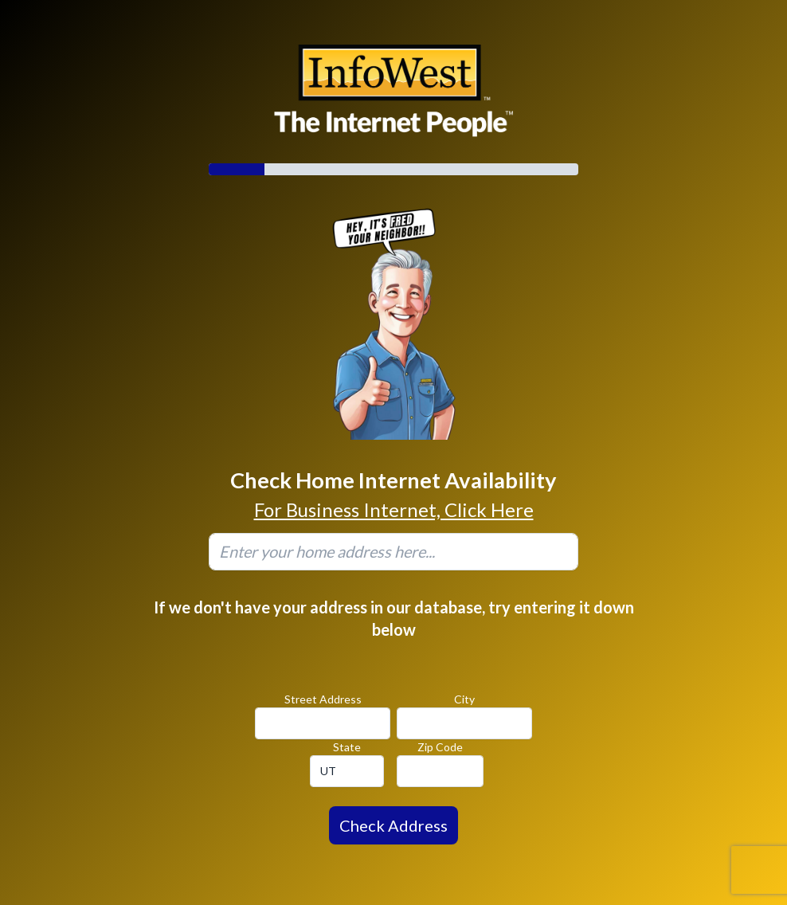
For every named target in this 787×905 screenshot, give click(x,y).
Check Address (393, 825)
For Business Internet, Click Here (394, 509)
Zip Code (440, 747)
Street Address (323, 699)
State (347, 747)
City (464, 699)
